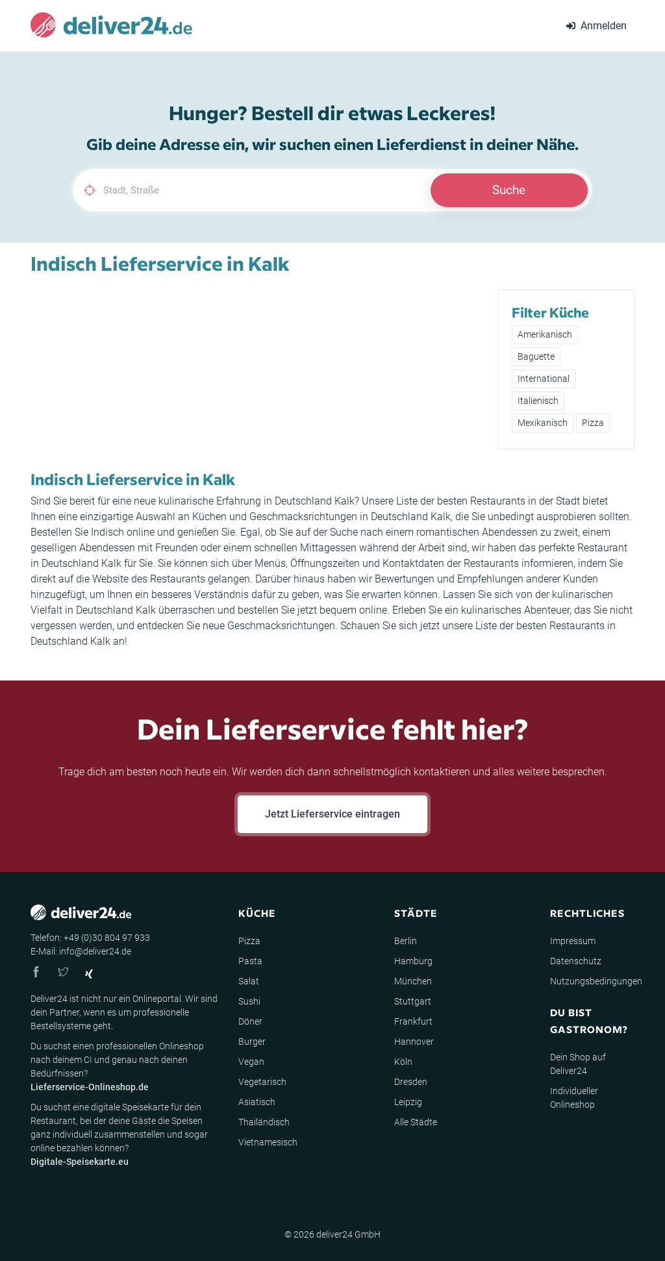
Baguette (536, 356)
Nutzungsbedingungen (596, 981)
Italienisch (538, 400)
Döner (250, 1021)
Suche (508, 189)
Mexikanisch (543, 423)
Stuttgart (412, 1001)
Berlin (405, 941)
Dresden (410, 1082)
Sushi (249, 1001)
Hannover (414, 1041)
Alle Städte (415, 1122)
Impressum (573, 941)
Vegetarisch (262, 1082)
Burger (252, 1041)
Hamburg (413, 961)
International (544, 378)
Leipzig (408, 1102)
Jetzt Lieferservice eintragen (332, 814)
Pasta (250, 961)
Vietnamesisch (267, 1142)
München (413, 981)
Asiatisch (256, 1102)
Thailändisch (264, 1122)
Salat (248, 981)
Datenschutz (575, 961)
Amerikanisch (545, 334)
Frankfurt (413, 1021)
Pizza (593, 423)
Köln (403, 1061)
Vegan (251, 1061)
